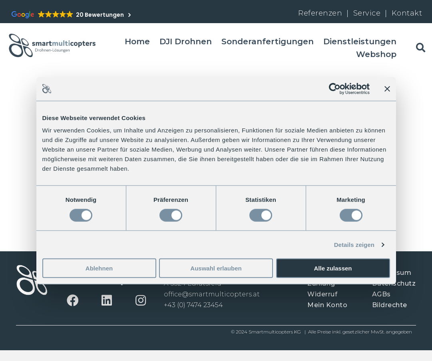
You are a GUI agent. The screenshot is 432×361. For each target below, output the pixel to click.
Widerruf (322, 294)
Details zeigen (354, 244)
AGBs (381, 294)
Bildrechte (389, 305)
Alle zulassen (333, 268)
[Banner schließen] (387, 88)
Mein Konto (327, 305)
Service (368, 13)
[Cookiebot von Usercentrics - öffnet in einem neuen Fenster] (335, 89)
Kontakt (407, 13)
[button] (73, 300)
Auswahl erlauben (215, 268)
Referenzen (320, 13)
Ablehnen (99, 268)
